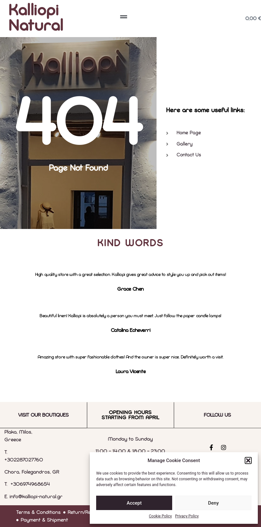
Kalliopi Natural (36, 18)
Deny (213, 503)
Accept (134, 503)
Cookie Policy (160, 516)
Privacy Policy (187, 516)
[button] (248, 460)
